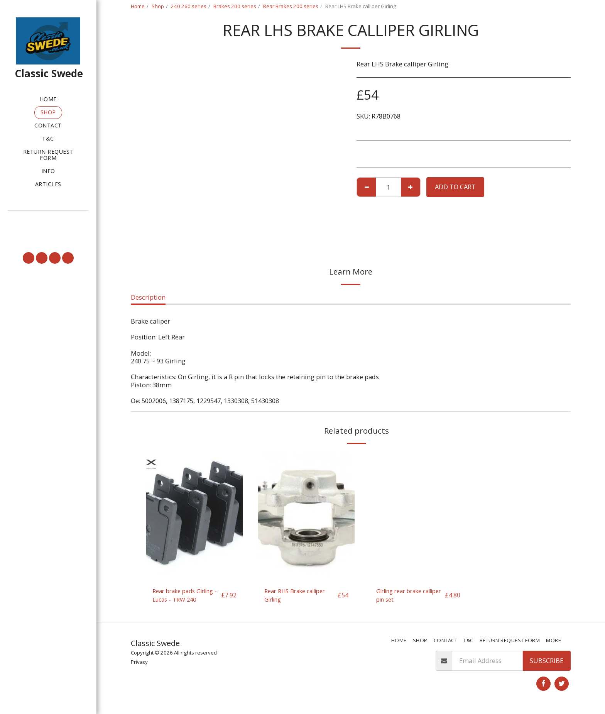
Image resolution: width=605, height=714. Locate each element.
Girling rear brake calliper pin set (402, 596)
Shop (158, 6)
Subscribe (546, 662)
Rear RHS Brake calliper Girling (299, 596)
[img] (194, 516)
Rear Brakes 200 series (290, 6)
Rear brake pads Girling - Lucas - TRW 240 (183, 596)
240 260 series (188, 6)
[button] (48, 222)
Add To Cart (455, 186)
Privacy (139, 663)
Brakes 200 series (234, 6)
